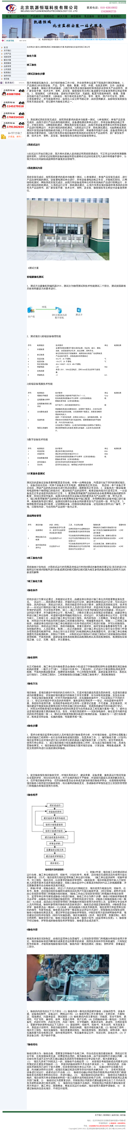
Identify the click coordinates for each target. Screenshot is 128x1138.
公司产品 (7, 54)
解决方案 (62, 16)
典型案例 (76, 16)
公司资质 (7, 69)
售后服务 (89, 16)
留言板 (6, 79)
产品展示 (36, 16)
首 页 (8, 16)
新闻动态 (49, 16)
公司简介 (22, 16)
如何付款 (7, 76)
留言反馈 (103, 16)
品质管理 (7, 66)
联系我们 (116, 16)
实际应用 (7, 57)
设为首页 (113, 3)
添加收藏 (122, 3)
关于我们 (7, 51)
